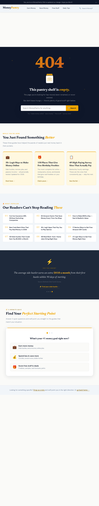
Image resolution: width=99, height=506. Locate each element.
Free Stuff (55, 8)
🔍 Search (72, 108)
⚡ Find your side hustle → (49, 287)
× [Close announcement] (96, 2)
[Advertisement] (49, 29)
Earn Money (31, 8)
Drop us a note (39, 390)
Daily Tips (66, 8)
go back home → (83, 390)
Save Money (43, 8)
